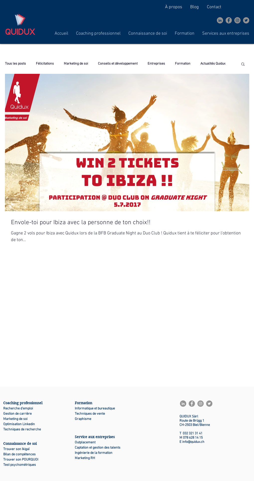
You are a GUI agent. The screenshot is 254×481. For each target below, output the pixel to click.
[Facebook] (229, 20)
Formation (182, 64)
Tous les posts (15, 64)
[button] (98, 33)
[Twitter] (246, 20)
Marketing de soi (76, 64)
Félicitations (45, 64)
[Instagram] (237, 20)
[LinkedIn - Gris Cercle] (220, 20)
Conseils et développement (118, 64)
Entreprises (156, 64)
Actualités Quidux (212, 64)
